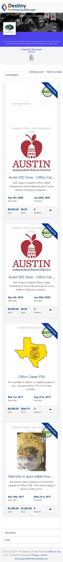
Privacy (35, 555)
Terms (44, 555)
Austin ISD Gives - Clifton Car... (31, 177)
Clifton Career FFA (31, 377)
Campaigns (11, 74)
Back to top (54, 551)
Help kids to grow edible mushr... (32, 476)
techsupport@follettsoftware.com (31, 558)
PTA (7, 540)
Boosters (10, 532)
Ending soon (36, 71)
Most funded (54, 71)
